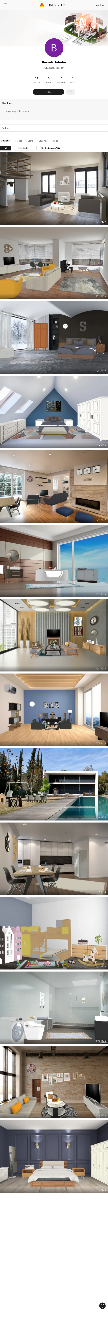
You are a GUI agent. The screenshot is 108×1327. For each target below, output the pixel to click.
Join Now (100, 5)
